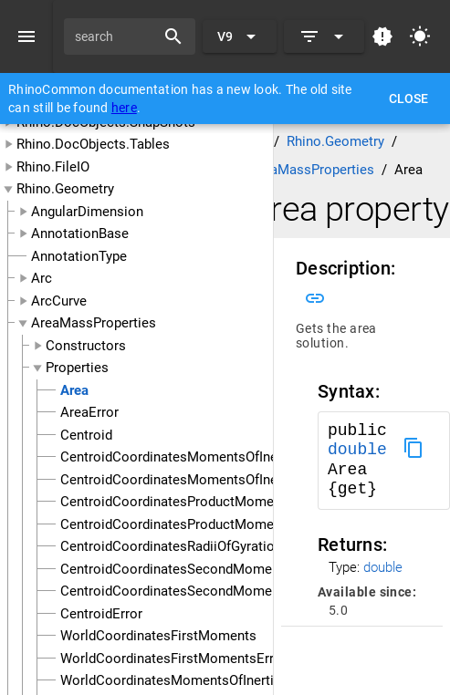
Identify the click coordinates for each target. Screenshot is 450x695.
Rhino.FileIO (52, 167)
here (124, 107)
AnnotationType (79, 256)
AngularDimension (87, 211)
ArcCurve (59, 301)
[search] (116, 36)
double (357, 450)
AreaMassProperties (93, 323)
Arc (41, 278)
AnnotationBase (80, 233)
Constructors (86, 345)
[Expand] (324, 36)
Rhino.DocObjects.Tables (93, 144)
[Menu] (26, 36)
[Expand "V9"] (240, 36)
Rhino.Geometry (65, 189)
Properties (77, 367)
